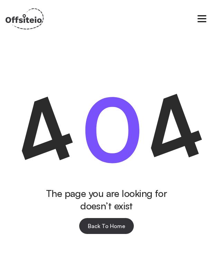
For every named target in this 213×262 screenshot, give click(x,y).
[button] (201, 18)
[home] (25, 18)
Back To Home (106, 226)
